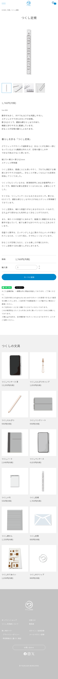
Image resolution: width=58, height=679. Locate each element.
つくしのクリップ (37, 574)
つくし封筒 (34, 536)
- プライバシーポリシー (11, 634)
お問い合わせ (29, 647)
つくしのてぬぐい (9, 574)
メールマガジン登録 (36, 634)
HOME (4, 10)
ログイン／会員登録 (36, 630)
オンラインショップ (9, 620)
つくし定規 (34, 497)
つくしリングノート (38, 420)
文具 (8, 10)
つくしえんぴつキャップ (40, 382)
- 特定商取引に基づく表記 (11, 638)
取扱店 (31, 624)
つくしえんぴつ (8, 420)
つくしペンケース (37, 459)
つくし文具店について (10, 624)
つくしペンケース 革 (10, 382)
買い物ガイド (7, 630)
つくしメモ (6, 497)
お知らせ (32, 620)
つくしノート (7, 459)
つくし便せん (7, 536)
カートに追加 (29, 277)
